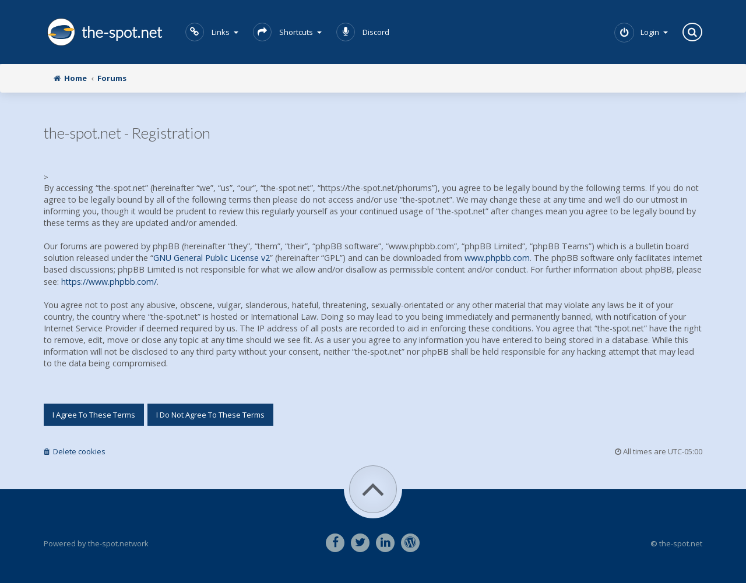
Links (211, 32)
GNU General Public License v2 (211, 257)
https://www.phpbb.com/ (109, 281)
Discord (362, 32)
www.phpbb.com (497, 257)
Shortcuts (287, 32)
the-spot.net (103, 32)
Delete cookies (74, 451)
